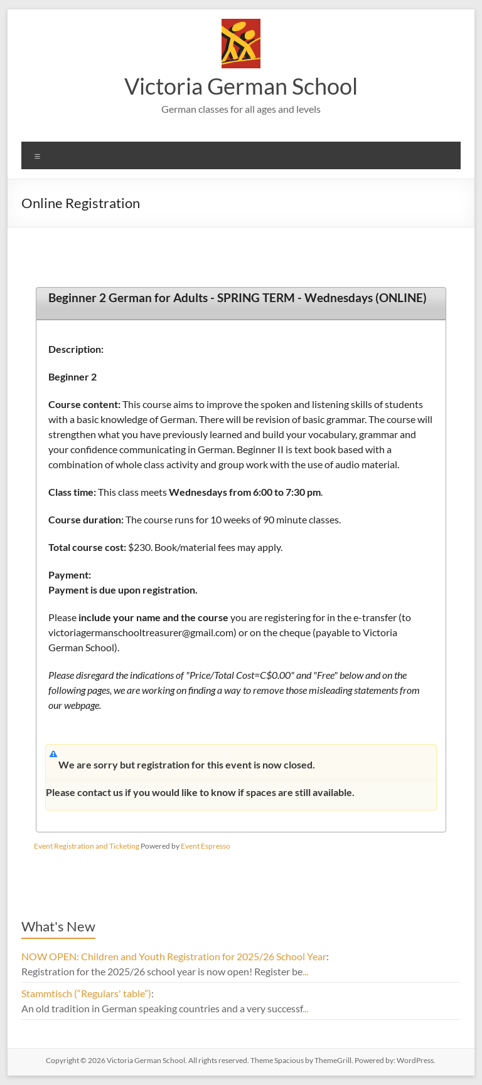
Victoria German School (241, 86)
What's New (58, 926)
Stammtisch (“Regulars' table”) (86, 993)
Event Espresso (205, 846)
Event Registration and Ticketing (86, 846)
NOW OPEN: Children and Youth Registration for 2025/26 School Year (173, 956)
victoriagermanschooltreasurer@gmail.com (140, 632)
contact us (101, 792)
